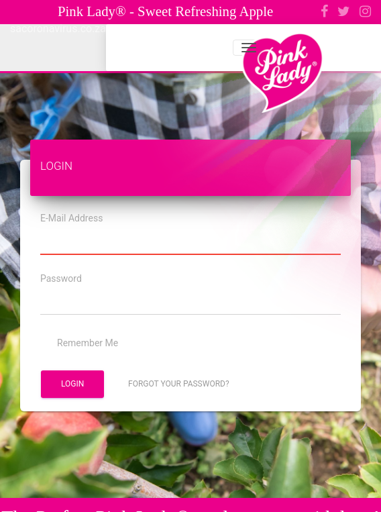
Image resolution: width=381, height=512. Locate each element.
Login (72, 384)
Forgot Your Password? (178, 384)
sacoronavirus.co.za (58, 28)
